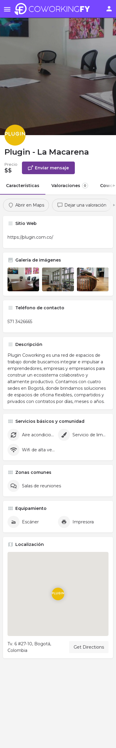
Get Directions (89, 647)
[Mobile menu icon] (7, 9)
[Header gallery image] (58, 67)
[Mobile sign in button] (109, 9)
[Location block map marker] (58, 594)
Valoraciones (69, 185)
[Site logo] (53, 9)
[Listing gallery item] (23, 279)
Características (22, 185)
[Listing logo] (15, 135)
